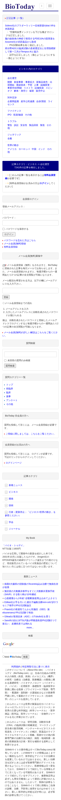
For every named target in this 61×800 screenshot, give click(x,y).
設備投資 (39, 88)
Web (7, 657)
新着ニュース (13, 485)
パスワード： (9, 217)
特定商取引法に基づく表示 (36, 666)
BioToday (16, 657)
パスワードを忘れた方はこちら (20, 240)
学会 (9, 522)
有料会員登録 (11, 247)
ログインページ (14, 462)
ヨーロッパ (24, 149)
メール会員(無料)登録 (15, 243)
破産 (31, 90)
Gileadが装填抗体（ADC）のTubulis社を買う (27, 616)
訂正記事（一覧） (16, 18)
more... (30, 627)
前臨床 (9, 388)
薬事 (8, 396)
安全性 (23, 125)
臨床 (8, 392)
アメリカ (12, 149)
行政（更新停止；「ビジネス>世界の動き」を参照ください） (30, 514)
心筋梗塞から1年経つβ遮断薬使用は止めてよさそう (30, 598)
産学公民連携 (27, 101)
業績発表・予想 (24, 85)
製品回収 (33, 125)
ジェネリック (14, 134)
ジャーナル (12, 528)
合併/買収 (41, 101)
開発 (9, 498)
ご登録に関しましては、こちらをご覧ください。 (31, 433)
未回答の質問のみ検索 (18, 360)
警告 (9, 125)
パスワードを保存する (17, 229)
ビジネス (11, 492)
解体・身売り (21, 90)
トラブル (12, 121)
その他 (28, 114)
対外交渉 (12, 97)
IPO (9, 114)
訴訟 (16, 125)
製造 (42, 125)
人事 (36, 85)
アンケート (12, 400)
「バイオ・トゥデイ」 (13, 545)
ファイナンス (14, 110)
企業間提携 (13, 101)
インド (41, 149)
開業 (9, 82)
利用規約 (15, 666)
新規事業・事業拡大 (24, 82)
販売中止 (40, 90)
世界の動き (13, 145)
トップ (9, 384)
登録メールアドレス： (13, 206)
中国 (34, 149)
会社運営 (12, 78)
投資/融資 (18, 114)
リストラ (28, 88)
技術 (9, 505)
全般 (9, 138)
